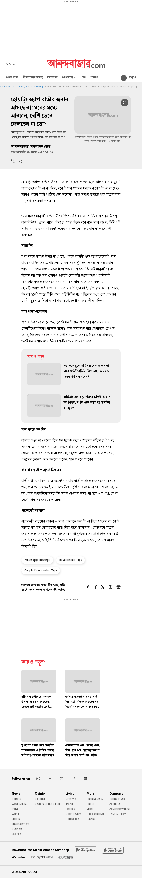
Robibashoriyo (95, 813)
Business (17, 829)
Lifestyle (22, 87)
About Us (115, 803)
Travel (69, 803)
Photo (90, 803)
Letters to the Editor (47, 803)
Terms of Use (117, 798)
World (15, 813)
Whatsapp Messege (37, 560)
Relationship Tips (70, 560)
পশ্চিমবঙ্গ (69, 78)
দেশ (83, 78)
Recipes (70, 808)
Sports (16, 818)
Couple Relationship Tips (40, 570)
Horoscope (72, 818)
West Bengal (19, 803)
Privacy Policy (117, 813)
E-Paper (11, 64)
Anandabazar (7, 87)
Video (90, 808)
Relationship (37, 87)
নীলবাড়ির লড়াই (33, 78)
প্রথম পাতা (12, 78)
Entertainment (20, 824)
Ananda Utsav (95, 798)
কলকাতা (52, 78)
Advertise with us (119, 808)
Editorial (40, 798)
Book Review (73, 813)
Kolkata (16, 798)
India (15, 808)
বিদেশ (94, 78)
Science (16, 834)
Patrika (91, 818)
